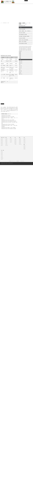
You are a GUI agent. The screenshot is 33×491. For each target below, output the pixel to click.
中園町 (20, 58)
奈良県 (20, 143)
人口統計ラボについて (12, 161)
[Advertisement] (8, 12)
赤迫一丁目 (20, 60)
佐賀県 (2, 152)
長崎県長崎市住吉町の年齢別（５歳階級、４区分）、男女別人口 (9, 118)
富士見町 (20, 51)
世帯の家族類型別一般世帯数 (23, 34)
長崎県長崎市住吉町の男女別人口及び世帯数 (7, 116)
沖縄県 (2, 159)
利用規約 (17, 161)
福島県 (2, 145)
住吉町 (20, 59)
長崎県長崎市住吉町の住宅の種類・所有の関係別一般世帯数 (9, 123)
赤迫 (19, 64)
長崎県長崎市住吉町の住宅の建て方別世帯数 (7, 124)
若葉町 (20, 57)
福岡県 (2, 151)
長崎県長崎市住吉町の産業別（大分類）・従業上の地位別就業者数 (9, 126)
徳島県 (24, 145)
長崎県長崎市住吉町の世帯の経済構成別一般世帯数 (8, 128)
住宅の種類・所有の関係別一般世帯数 (24, 36)
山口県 (24, 143)
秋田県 (2, 143)
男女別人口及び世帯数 (22, 29)
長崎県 (2, 153)
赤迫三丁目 (20, 63)
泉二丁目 (20, 66)
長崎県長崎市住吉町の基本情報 (5, 115)
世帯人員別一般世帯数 (22, 32)
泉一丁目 (20, 65)
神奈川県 (6, 145)
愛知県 (15, 143)
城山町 (20, 52)
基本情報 (20, 27)
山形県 (2, 144)
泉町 (19, 69)
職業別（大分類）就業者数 (22, 41)
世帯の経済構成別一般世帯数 (23, 43)
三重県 (15, 144)
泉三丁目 (20, 71)
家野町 (20, 53)
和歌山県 (20, 144)
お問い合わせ (22, 161)
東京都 (6, 144)
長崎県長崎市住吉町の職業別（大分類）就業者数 (8, 127)
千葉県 (6, 143)
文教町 (20, 54)
